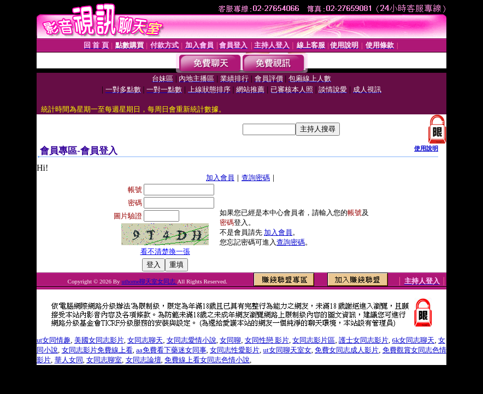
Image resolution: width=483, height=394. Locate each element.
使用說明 (426, 148)
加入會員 (220, 177)
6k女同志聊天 (413, 340)
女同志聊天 (145, 340)
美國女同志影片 (99, 340)
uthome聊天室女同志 (149, 281)
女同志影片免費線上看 (97, 350)
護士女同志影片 (363, 340)
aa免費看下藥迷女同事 (171, 350)
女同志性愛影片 (235, 350)
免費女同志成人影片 (347, 350)
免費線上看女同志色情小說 (207, 360)
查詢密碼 (255, 177)
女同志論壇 (143, 360)
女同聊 (230, 340)
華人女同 (69, 360)
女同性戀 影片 (267, 340)
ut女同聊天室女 (287, 350)
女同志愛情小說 (191, 340)
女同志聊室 (104, 360)
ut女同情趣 (53, 340)
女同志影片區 (313, 340)
